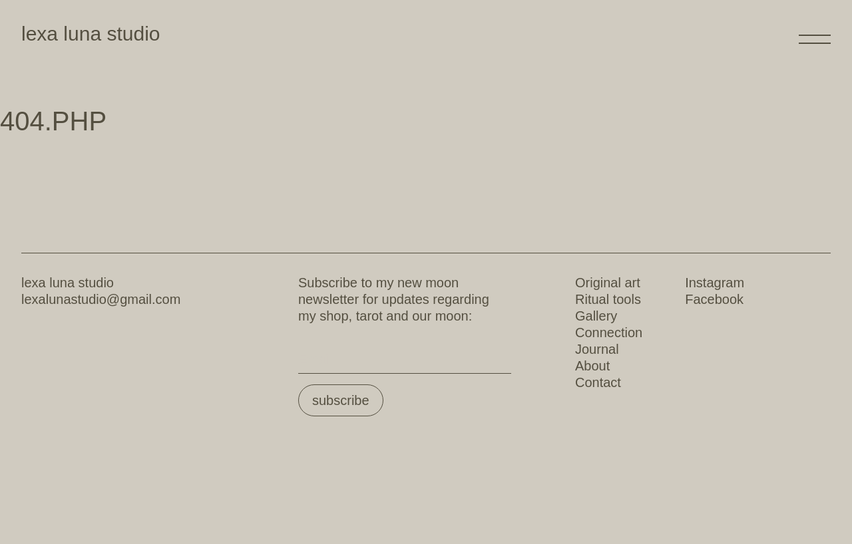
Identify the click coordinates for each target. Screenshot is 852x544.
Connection (608, 332)
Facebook (714, 299)
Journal (597, 349)
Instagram (714, 282)
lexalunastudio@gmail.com (100, 299)
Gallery (596, 316)
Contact (598, 382)
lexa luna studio (90, 34)
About (592, 365)
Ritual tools (608, 299)
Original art (607, 282)
